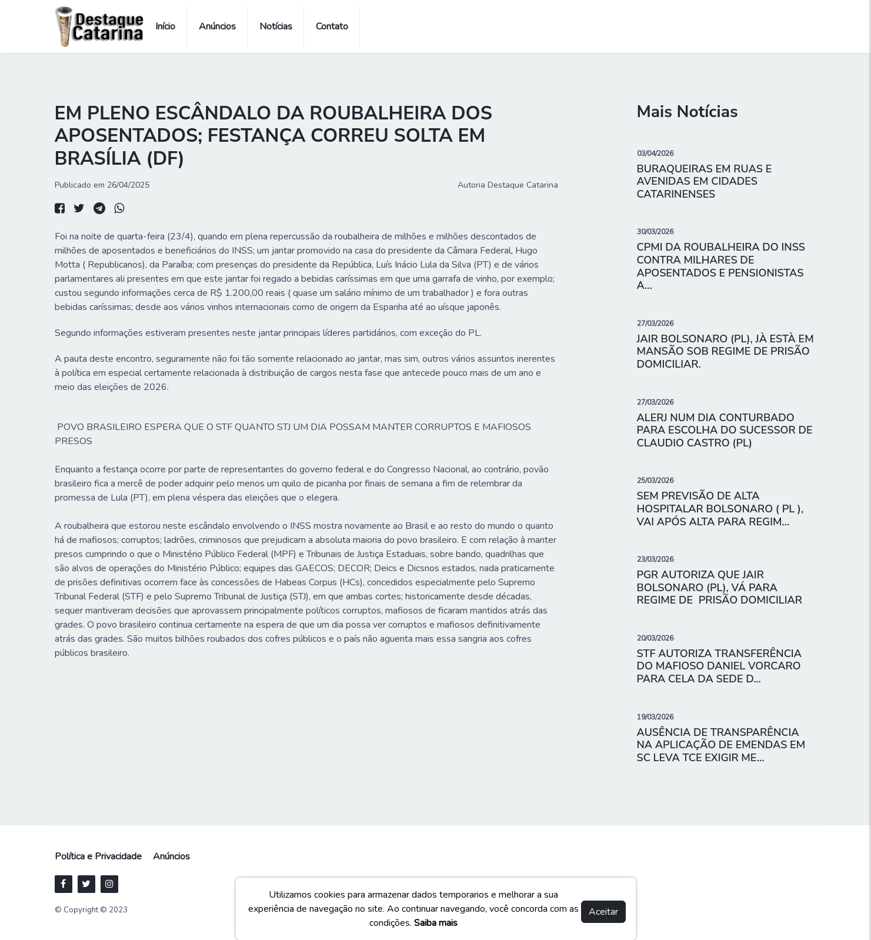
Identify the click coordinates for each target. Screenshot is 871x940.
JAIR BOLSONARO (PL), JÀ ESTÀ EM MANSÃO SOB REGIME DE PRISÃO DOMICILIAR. (725, 351)
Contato (332, 26)
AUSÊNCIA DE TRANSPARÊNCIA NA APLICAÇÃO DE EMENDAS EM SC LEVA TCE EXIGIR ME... (721, 745)
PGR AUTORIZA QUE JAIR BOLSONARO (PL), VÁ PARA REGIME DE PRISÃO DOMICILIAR (719, 587)
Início (165, 26)
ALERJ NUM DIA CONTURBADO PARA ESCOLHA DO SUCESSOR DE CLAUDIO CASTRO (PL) (725, 430)
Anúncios (217, 26)
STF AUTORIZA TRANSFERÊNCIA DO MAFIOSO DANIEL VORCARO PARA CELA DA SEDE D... (719, 666)
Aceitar (603, 911)
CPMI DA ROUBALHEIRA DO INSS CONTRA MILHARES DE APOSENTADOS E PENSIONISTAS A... (721, 266)
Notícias (275, 26)
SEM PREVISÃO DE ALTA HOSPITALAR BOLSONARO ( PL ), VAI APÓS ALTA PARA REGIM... (720, 508)
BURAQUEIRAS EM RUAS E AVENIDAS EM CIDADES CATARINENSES (704, 181)
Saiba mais (436, 922)
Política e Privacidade (98, 856)
